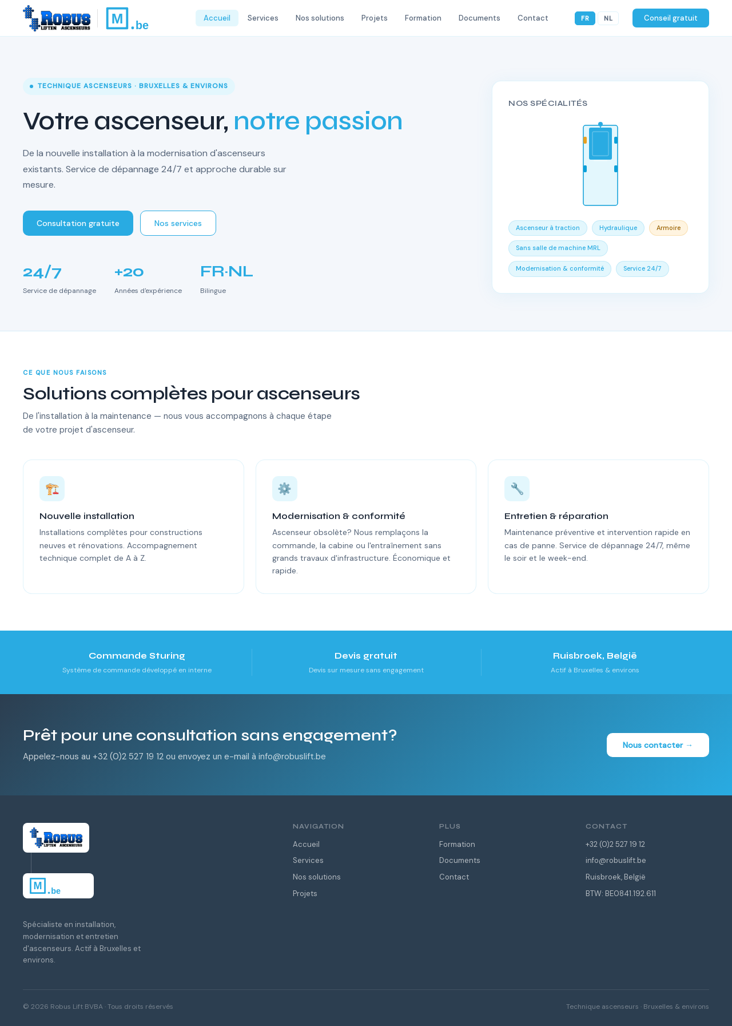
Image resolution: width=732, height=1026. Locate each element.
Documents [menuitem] (479, 18)
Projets (305, 893)
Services (308, 860)
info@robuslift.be (616, 860)
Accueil (306, 844)
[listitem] (137, 662)
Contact (454, 877)
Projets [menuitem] (374, 18)
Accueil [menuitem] (217, 18)
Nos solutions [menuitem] (320, 18)
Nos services (178, 223)
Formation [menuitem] (423, 18)
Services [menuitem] (263, 18)
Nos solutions (317, 877)
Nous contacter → (658, 745)
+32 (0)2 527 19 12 (615, 844)
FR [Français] (585, 18)
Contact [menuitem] (533, 18)
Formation (457, 844)
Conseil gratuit (671, 18)
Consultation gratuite (78, 223)
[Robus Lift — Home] (104, 18)
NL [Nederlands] (608, 18)
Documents (459, 860)
